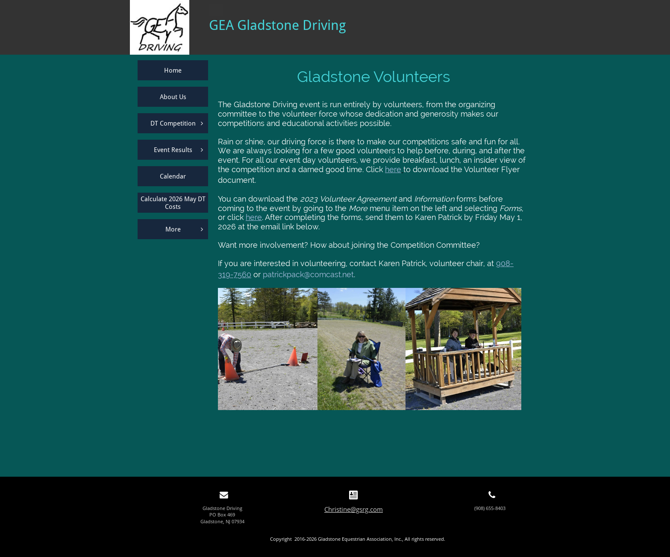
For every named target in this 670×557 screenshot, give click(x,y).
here (393, 169)
